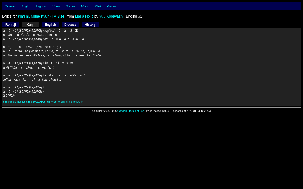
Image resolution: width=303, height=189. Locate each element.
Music (85, 6)
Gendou (122, 110)
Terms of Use (136, 110)
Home (56, 6)
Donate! (10, 6)
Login (26, 6)
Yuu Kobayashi (111, 16)
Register (41, 6)
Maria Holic (84, 16)
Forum (70, 6)
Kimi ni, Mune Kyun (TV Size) (42, 16)
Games (111, 6)
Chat (98, 6)
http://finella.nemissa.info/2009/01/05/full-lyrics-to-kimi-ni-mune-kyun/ (43, 101)
